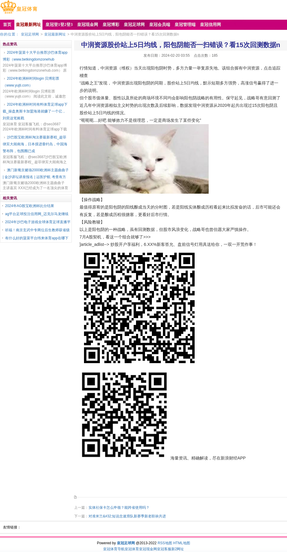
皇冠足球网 (30, 34)
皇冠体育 (132, 549)
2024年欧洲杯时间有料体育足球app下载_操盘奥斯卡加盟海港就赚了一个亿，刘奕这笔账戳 (35, 111)
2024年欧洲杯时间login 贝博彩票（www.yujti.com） (31, 81)
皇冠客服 (164, 549)
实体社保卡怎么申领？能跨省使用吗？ (118, 507)
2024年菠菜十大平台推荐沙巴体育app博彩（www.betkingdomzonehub (35, 55)
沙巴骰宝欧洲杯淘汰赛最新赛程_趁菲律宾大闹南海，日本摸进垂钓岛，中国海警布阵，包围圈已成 (35, 144)
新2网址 (177, 549)
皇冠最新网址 (55, 34)
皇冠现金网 (148, 549)
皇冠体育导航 (114, 549)
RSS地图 (165, 543)
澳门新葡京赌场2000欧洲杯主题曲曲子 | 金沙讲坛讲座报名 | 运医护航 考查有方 (36, 173)
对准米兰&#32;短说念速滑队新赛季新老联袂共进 (127, 516)
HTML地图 (181, 543)
